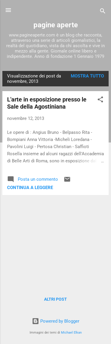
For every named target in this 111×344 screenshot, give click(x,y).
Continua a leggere (30, 187)
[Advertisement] (55, 241)
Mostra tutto (87, 76)
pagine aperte (55, 25)
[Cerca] (102, 12)
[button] (100, 100)
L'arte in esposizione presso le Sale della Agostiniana (46, 103)
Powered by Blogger (55, 321)
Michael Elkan (71, 333)
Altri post (55, 299)
